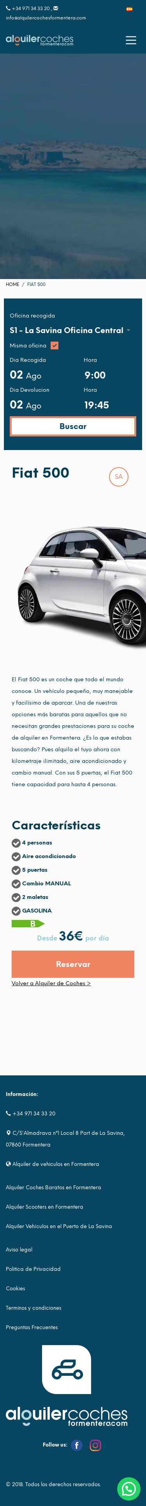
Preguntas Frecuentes (32, 1327)
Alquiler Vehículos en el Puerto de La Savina (59, 1226)
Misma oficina (73, 346)
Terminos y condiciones (33, 1308)
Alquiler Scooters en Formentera (44, 1207)
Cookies (15, 1288)
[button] (129, 1489)
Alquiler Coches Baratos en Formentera (53, 1187)
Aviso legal (19, 1250)
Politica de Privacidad (33, 1269)
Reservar (73, 964)
